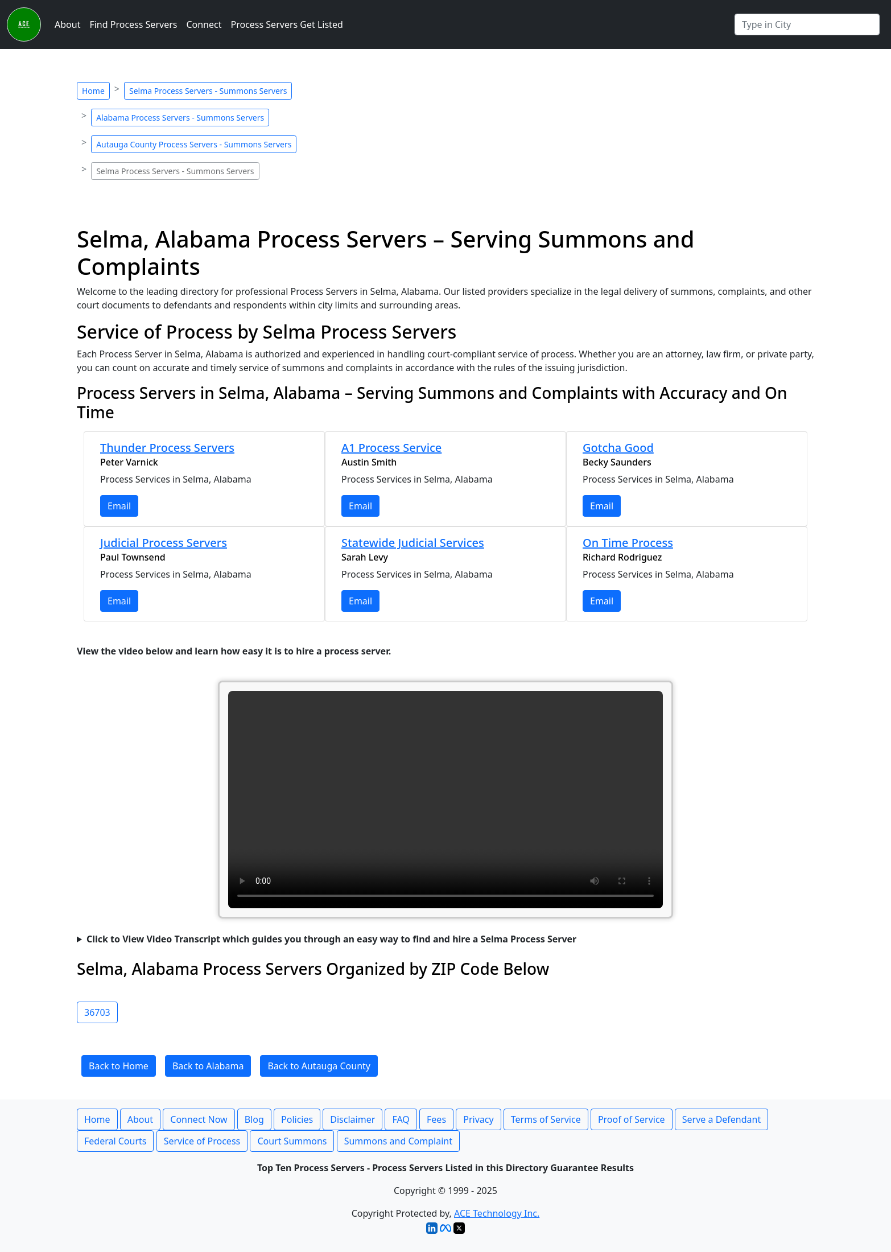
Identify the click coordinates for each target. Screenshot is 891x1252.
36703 (97, 1012)
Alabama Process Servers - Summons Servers (180, 117)
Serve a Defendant (721, 1119)
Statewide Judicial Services (412, 542)
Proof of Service (631, 1119)
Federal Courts (115, 1141)
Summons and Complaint (398, 1141)
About (67, 24)
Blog (254, 1119)
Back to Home (118, 1066)
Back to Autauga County (318, 1066)
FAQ (400, 1119)
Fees (436, 1119)
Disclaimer (352, 1119)
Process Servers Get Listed (287, 24)
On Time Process (628, 542)
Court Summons (292, 1141)
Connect (203, 24)
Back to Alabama (208, 1066)
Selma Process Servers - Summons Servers (208, 90)
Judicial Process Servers (163, 542)
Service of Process (202, 1141)
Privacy (478, 1119)
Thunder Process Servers (167, 447)
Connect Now (198, 1119)
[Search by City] (807, 24)
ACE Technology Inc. (496, 1213)
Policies (297, 1119)
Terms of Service (546, 1119)
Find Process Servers (133, 24)
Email (119, 506)
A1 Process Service (391, 447)
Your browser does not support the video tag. (445, 799)
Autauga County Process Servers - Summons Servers (193, 144)
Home (93, 90)
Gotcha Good (618, 447)
